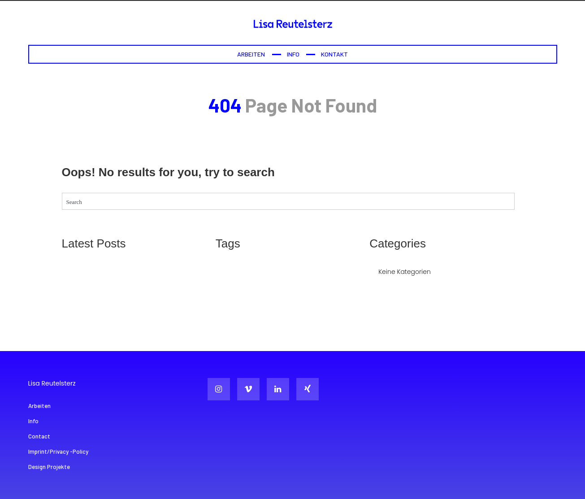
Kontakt (334, 54)
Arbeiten (251, 54)
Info (293, 54)
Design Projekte (49, 466)
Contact (39, 436)
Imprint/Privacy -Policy (58, 451)
